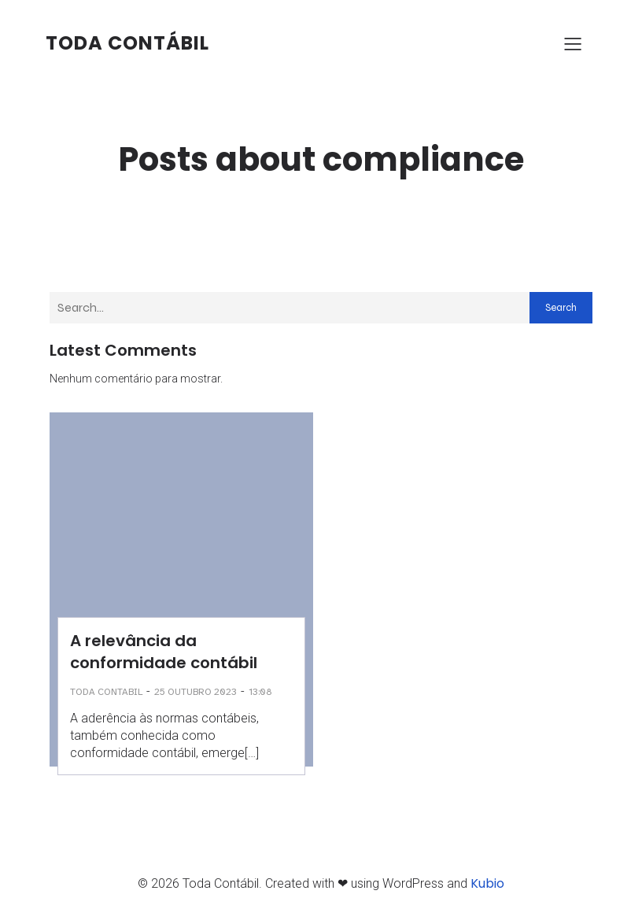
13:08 (260, 691)
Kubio (487, 883)
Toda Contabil (106, 691)
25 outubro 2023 (195, 691)
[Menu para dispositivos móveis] (572, 43)
